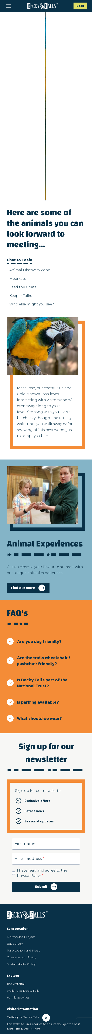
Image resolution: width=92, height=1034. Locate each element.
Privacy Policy (29, 770)
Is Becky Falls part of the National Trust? (37, 577)
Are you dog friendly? (34, 536)
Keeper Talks (20, 191)
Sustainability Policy (21, 859)
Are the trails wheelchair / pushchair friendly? (38, 555)
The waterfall (16, 879)
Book (80, 6)
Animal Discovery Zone (29, 165)
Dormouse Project (21, 832)
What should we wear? (34, 613)
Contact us (15, 959)
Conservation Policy (21, 852)
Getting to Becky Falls (23, 912)
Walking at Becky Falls (23, 885)
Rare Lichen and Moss (23, 845)
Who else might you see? (31, 199)
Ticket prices (16, 926)
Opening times (18, 919)
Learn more (32, 1028)
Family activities (18, 892)
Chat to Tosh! (19, 155)
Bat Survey (15, 838)
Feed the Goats (22, 182)
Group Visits (16, 945)
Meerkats (17, 173)
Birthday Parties (18, 952)
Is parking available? (33, 597)
